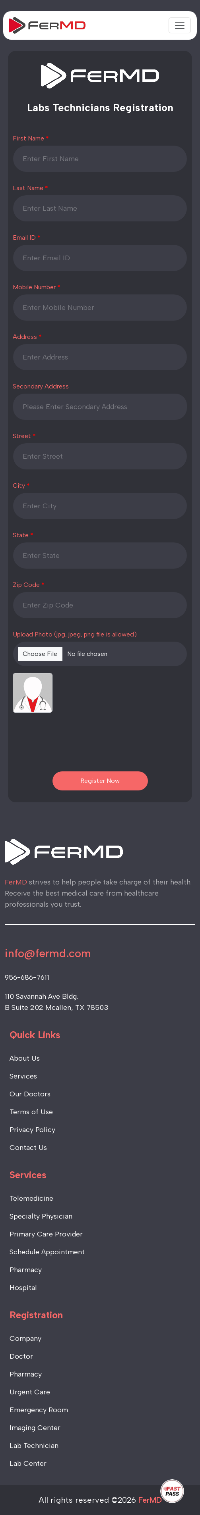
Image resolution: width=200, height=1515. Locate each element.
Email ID (24, 237)
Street (22, 436)
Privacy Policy (32, 1129)
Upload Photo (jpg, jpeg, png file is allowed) (75, 634)
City (19, 485)
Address (25, 336)
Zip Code (26, 584)
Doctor (21, 1356)
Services (23, 1076)
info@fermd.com (48, 953)
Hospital (23, 1287)
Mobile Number (34, 287)
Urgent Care (30, 1392)
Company (25, 1338)
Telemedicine (31, 1198)
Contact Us (28, 1147)
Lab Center (28, 1463)
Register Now (100, 780)
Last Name (28, 188)
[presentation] (100, 744)
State (21, 535)
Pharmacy (26, 1269)
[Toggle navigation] (180, 25)
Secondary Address (41, 386)
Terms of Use (31, 1111)
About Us (25, 1058)
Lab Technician (34, 1445)
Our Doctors (30, 1094)
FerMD (150, 1500)
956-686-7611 (27, 977)
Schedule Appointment (47, 1252)
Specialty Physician (41, 1216)
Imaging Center (35, 1427)
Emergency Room (39, 1409)
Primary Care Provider (46, 1234)
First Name (28, 138)
